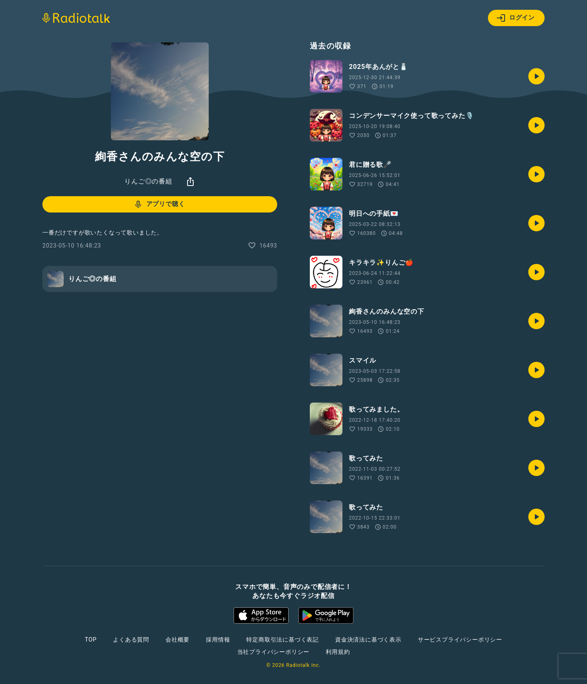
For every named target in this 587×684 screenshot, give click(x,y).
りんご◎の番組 (148, 181)
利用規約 (338, 652)
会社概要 (178, 639)
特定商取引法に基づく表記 (282, 639)
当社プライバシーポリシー (273, 652)
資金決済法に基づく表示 (368, 639)
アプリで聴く (159, 204)
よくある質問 (131, 639)
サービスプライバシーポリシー (460, 639)
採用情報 (218, 639)
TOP (91, 639)
